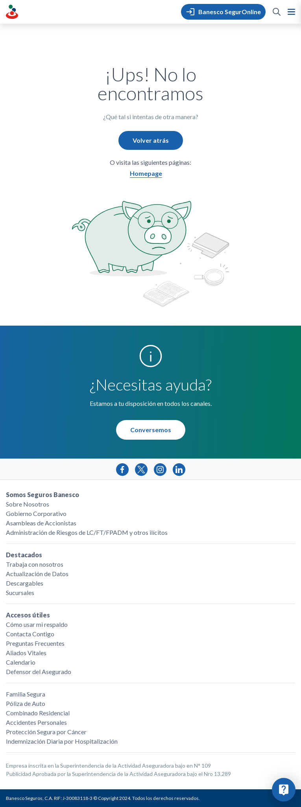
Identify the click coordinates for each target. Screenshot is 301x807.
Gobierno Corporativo (36, 513)
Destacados (24, 554)
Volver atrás (151, 140)
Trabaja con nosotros (34, 564)
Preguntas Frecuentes (35, 643)
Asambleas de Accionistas (41, 523)
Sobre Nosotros (27, 504)
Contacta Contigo (30, 633)
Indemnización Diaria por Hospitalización (62, 741)
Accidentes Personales (36, 722)
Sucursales (20, 592)
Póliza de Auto (25, 703)
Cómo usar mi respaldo (37, 624)
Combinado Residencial (38, 713)
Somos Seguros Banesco (42, 494)
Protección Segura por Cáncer (46, 731)
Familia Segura (25, 694)
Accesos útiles (28, 615)
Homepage (146, 173)
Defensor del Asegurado (38, 671)
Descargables (24, 583)
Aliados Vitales (26, 652)
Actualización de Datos (37, 573)
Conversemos (150, 429)
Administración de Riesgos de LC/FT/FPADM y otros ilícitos (87, 532)
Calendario (20, 662)
